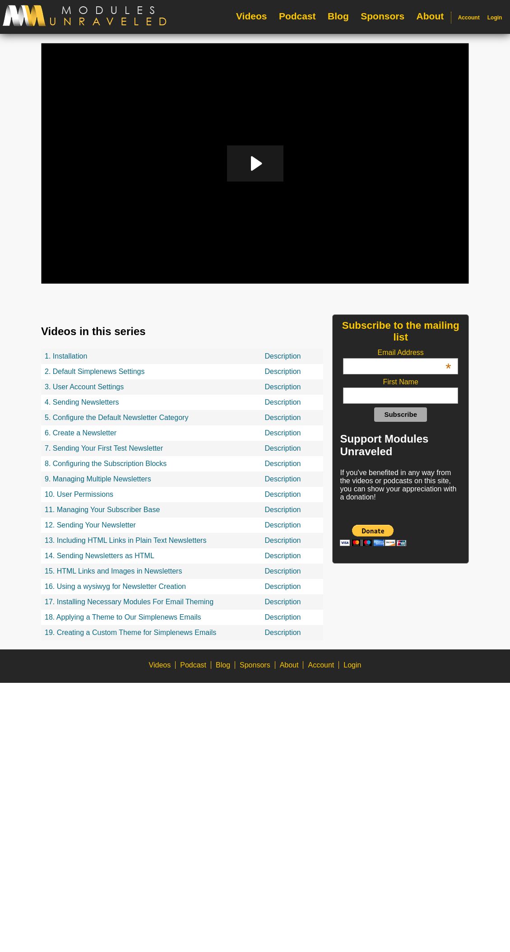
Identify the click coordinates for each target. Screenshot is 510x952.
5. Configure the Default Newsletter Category (116, 417)
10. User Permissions (79, 494)
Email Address (414, 353)
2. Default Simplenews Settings (94, 371)
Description (282, 356)
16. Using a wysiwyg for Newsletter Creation (115, 586)
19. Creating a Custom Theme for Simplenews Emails (130, 632)
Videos (251, 16)
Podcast (297, 16)
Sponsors (382, 16)
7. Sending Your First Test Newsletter (104, 448)
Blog (338, 16)
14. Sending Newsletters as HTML (99, 556)
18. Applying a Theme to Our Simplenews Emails (123, 617)
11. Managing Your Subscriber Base (102, 509)
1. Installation (66, 356)
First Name (400, 382)
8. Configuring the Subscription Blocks (106, 463)
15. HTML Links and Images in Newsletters (113, 571)
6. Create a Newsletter (80, 433)
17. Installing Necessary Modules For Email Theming (129, 602)
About (430, 16)
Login (494, 17)
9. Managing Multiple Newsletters (98, 479)
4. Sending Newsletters (82, 402)
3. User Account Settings (84, 387)
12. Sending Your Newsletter (90, 525)
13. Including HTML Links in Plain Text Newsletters (125, 540)
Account (469, 17)
